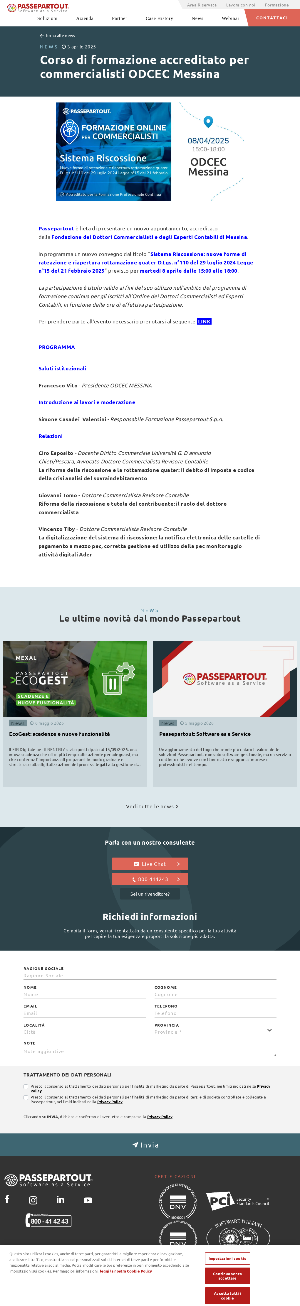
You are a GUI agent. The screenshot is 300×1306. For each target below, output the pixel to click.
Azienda (85, 18)
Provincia (167, 1025)
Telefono (166, 1006)
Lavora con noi (241, 4)
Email (30, 1006)
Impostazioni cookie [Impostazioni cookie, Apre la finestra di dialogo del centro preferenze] (228, 1264)
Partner (120, 18)
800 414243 (156, 879)
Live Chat (157, 863)
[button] (150, 1144)
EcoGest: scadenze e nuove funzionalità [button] (59, 733)
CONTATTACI (272, 17)
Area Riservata (202, 4)
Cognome (166, 987)
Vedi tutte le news (152, 806)
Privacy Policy (110, 1101)
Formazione (277, 4)
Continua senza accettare (227, 1282)
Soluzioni (47, 18)
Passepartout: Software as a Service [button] (205, 733)
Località (34, 1025)
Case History (159, 18)
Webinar (230, 18)
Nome (30, 987)
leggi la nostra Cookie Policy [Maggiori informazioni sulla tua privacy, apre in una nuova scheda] (126, 1277)
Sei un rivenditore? (150, 894)
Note (30, 1043)
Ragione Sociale (44, 968)
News (197, 18)
